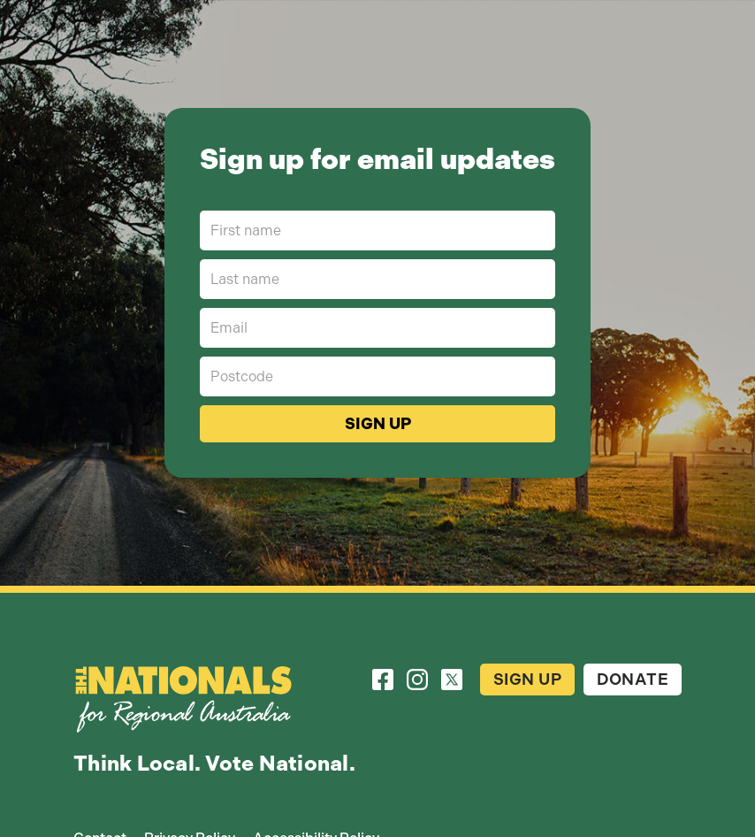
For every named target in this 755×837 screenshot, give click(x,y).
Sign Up (527, 679)
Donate (632, 679)
